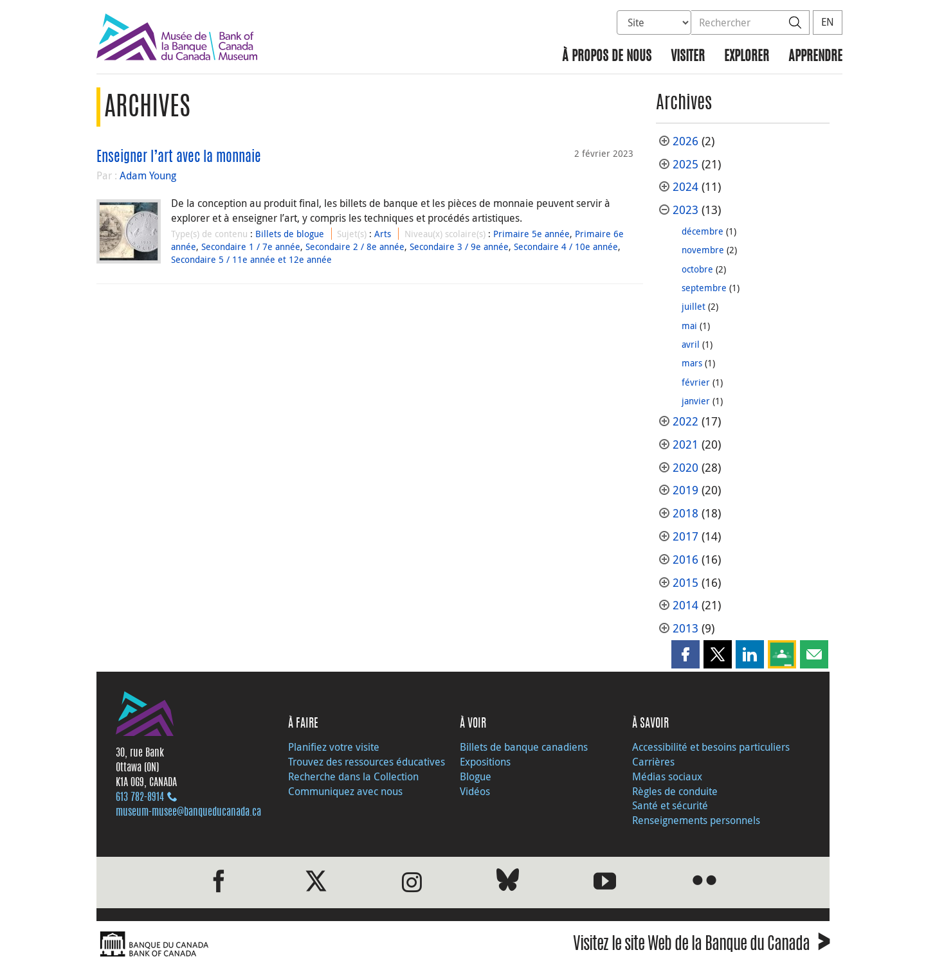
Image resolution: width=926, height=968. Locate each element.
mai (689, 325)
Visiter (688, 57)
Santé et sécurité (670, 805)
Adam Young (148, 175)
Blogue (475, 776)
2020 (685, 467)
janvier (696, 401)
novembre (703, 250)
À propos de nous (606, 57)
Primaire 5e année (531, 234)
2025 (685, 164)
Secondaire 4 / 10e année (566, 246)
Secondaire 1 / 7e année (250, 246)
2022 (685, 421)
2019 (685, 490)
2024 (685, 186)
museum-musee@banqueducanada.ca (188, 812)
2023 (685, 209)
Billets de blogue (289, 234)
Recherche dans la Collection (353, 776)
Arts (382, 234)
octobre (697, 269)
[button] (685, 654)
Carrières (653, 762)
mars (692, 363)
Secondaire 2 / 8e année (354, 246)
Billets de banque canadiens (524, 747)
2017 (685, 536)
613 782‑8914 (140, 798)
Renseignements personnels (696, 820)
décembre (702, 231)
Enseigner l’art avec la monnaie (178, 157)
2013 (685, 628)
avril (691, 344)
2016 (685, 559)
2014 (685, 605)
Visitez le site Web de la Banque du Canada (701, 946)
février (696, 382)
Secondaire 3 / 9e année (459, 246)
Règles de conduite (675, 791)
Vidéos (475, 791)
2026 (685, 141)
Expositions (485, 762)
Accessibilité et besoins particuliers (711, 747)
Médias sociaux (667, 776)
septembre (704, 288)
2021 (685, 444)
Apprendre (815, 57)
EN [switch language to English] (827, 22)
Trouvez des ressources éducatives (366, 762)
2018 (685, 513)
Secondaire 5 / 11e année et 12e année (251, 259)
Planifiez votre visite (333, 747)
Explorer (746, 57)
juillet (693, 306)
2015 (685, 582)
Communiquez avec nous (345, 791)
